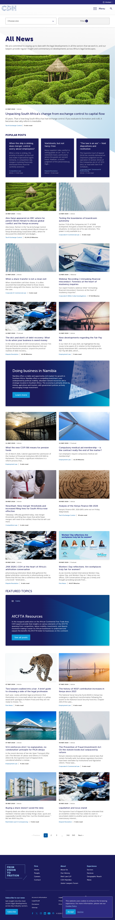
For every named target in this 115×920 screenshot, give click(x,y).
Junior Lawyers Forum (69, 883)
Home (36, 870)
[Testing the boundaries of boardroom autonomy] (84, 210)
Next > (80, 835)
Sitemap (34, 907)
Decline (80, 912)
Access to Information (39, 897)
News (89, 880)
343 (73, 835)
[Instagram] (41, 913)
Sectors (90, 870)
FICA (60, 904)
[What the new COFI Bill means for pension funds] (31, 438)
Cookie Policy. (71, 906)
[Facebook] (33, 913)
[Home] (9, 9)
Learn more (21, 395)
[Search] (111, 9)
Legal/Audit (36, 901)
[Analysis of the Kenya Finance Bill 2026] (84, 498)
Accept (71, 911)
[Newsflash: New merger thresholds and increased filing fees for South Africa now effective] (31, 498)
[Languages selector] (108, 2)
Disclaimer (35, 904)
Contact (37, 880)
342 (68, 835)
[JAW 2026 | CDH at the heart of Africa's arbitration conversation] (31, 557)
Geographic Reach (94, 876)
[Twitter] (37, 913)
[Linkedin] (45, 913)
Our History (65, 873)
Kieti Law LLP (66, 876)
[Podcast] (53, 913)
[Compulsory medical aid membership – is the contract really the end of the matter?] (84, 438)
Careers (37, 876)
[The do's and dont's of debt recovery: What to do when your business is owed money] (31, 328)
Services (90, 873)
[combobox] (30, 21)
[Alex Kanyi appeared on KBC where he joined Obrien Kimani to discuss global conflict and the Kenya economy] (31, 210)
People (37, 873)
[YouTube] (49, 913)
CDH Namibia (66, 880)
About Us (64, 870)
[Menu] (99, 8)
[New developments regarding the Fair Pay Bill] (84, 328)
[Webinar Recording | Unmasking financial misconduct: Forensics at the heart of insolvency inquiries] (84, 270)
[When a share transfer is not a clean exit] (31, 270)
